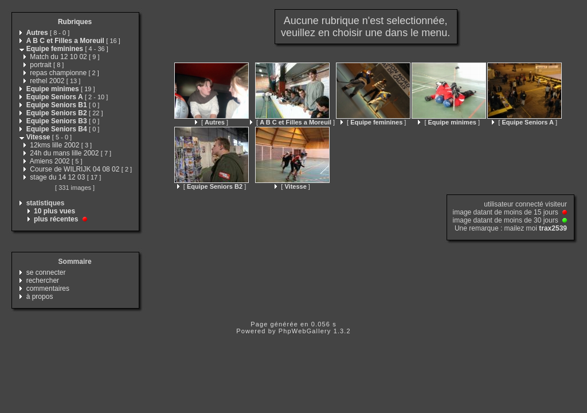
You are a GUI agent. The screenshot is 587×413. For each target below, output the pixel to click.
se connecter (46, 272)
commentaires (47, 289)
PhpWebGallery (305, 331)
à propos (39, 297)
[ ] (211, 122)
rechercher (42, 280)
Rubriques (75, 22)
